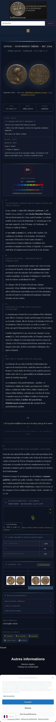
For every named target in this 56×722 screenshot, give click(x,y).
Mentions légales (43, 719)
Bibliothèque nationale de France (36, 92)
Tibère (9, 648)
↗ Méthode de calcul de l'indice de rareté (27, 193)
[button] (53, 678)
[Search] (50, 23)
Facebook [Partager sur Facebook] (8, 636)
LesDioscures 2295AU (28, 95)
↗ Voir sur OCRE (43, 564)
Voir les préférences (28, 714)
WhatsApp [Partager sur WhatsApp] (33, 636)
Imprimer (23, 640)
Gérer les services (8, 696)
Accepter (28, 702)
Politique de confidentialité (29, 719)
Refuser (28, 708)
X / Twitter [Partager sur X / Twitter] (20, 636)
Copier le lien (9, 640)
